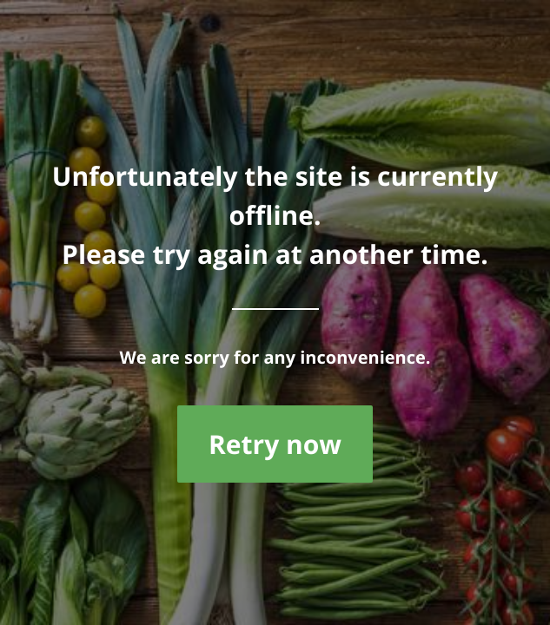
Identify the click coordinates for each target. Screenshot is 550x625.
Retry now (275, 444)
